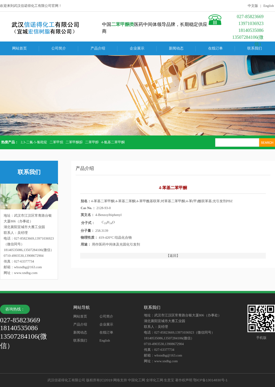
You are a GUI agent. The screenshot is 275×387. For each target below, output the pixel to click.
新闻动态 (176, 48)
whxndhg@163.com (28, 267)
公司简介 (58, 48)
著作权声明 (183, 380)
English (268, 6)
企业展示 (137, 48)
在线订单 (215, 48)
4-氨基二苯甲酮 (113, 142)
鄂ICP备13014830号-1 (210, 380)
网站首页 (19, 48)
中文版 (253, 6)
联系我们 (254, 48)
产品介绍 (98, 48)
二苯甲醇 (92, 142)
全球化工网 (154, 380)
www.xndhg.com (25, 273)
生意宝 (169, 380)
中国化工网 (136, 380)
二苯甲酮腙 (74, 142)
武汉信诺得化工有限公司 (33, 6)
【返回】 (173, 255)
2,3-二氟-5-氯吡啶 (34, 142)
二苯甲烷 (56, 142)
